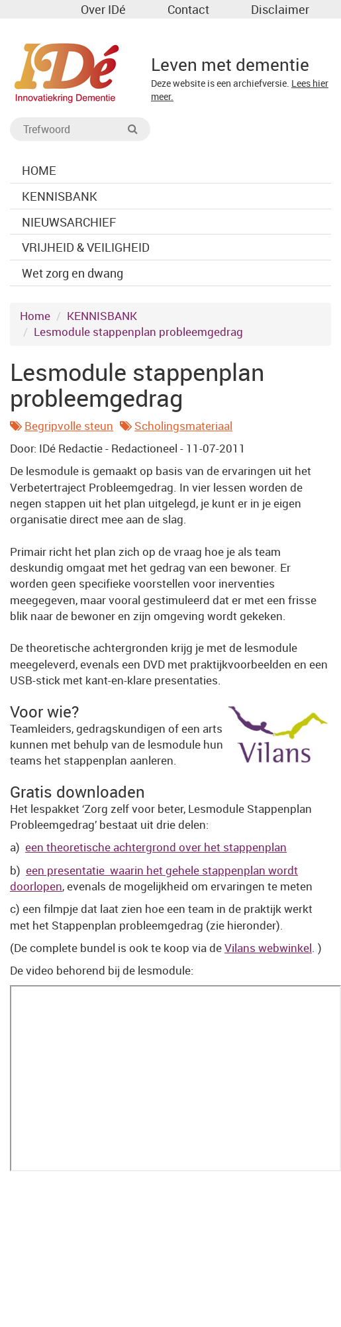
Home (35, 315)
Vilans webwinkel (268, 947)
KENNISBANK (102, 315)
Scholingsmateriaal (183, 425)
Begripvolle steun (68, 425)
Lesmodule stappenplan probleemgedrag (138, 331)
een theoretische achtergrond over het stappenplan (156, 847)
